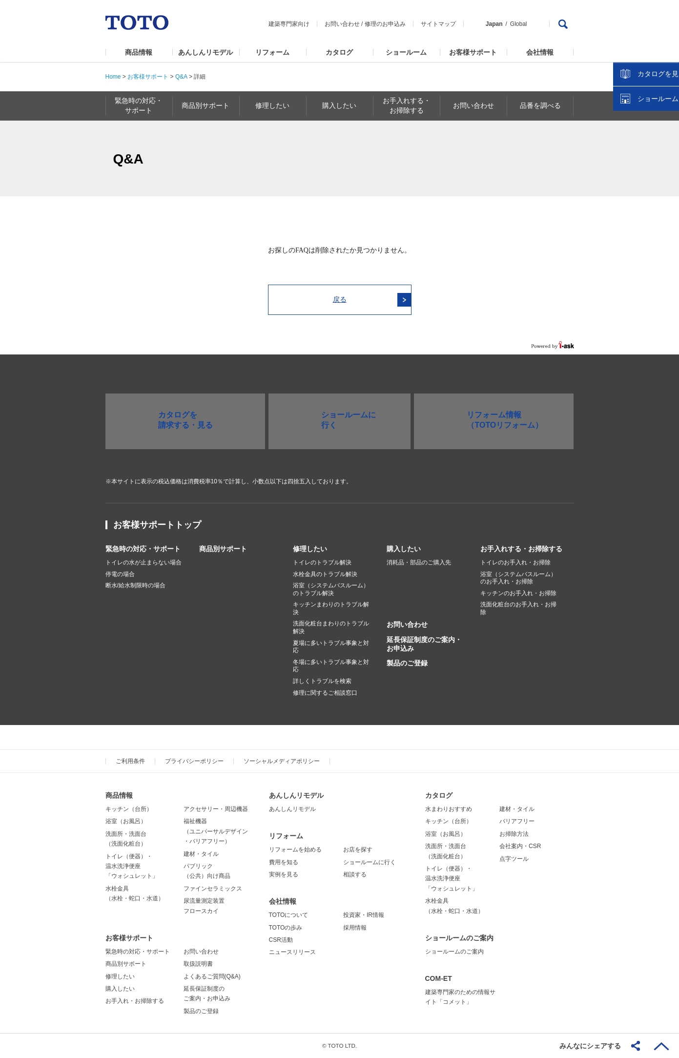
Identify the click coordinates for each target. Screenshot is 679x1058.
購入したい (404, 549)
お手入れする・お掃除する (521, 549)
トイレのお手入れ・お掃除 (515, 562)
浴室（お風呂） (125, 821)
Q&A (181, 76)
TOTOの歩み (286, 927)
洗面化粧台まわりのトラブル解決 (331, 627)
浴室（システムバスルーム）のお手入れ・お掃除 (518, 578)
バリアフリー (517, 821)
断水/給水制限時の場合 (135, 585)
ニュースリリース (292, 952)
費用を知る (283, 862)
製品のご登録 (407, 663)
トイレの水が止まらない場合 (143, 562)
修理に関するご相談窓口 (325, 692)
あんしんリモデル (205, 52)
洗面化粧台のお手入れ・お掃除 (518, 608)
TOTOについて (289, 915)
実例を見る (283, 874)
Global (518, 24)
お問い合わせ (342, 24)
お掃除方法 (514, 833)
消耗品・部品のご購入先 (419, 562)
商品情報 (138, 52)
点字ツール (514, 858)
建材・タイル (201, 854)
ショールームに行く (369, 862)
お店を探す (357, 849)
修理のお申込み (385, 24)
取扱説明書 (198, 963)
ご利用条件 (130, 761)
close (667, 158)
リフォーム (272, 52)
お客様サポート (473, 52)
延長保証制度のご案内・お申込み (424, 644)
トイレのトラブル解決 (322, 562)
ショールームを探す (646, 208)
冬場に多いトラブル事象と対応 (331, 666)
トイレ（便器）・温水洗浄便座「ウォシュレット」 (131, 866)
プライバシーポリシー (194, 761)
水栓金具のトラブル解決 (325, 574)
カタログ (339, 52)
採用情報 (355, 927)
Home (113, 76)
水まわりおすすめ (448, 809)
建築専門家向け (288, 24)
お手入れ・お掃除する (134, 1000)
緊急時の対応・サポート (143, 549)
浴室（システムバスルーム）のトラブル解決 (331, 589)
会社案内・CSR (520, 846)
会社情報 (540, 52)
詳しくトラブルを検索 (322, 681)
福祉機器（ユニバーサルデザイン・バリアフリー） (216, 831)
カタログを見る (639, 183)
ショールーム (406, 52)
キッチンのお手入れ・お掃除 (518, 593)
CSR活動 (281, 939)
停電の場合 (120, 574)
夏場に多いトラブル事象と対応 (331, 647)
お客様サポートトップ (157, 525)
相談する (355, 874)
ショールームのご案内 (459, 938)
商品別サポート (223, 549)
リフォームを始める (295, 849)
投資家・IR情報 (363, 915)
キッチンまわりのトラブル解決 (331, 608)
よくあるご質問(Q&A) (212, 976)
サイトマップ (438, 24)
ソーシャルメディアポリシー (282, 761)
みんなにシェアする (590, 1046)
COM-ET (438, 978)
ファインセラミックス (213, 888)
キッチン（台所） (128, 809)
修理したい (310, 549)
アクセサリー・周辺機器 (216, 809)
